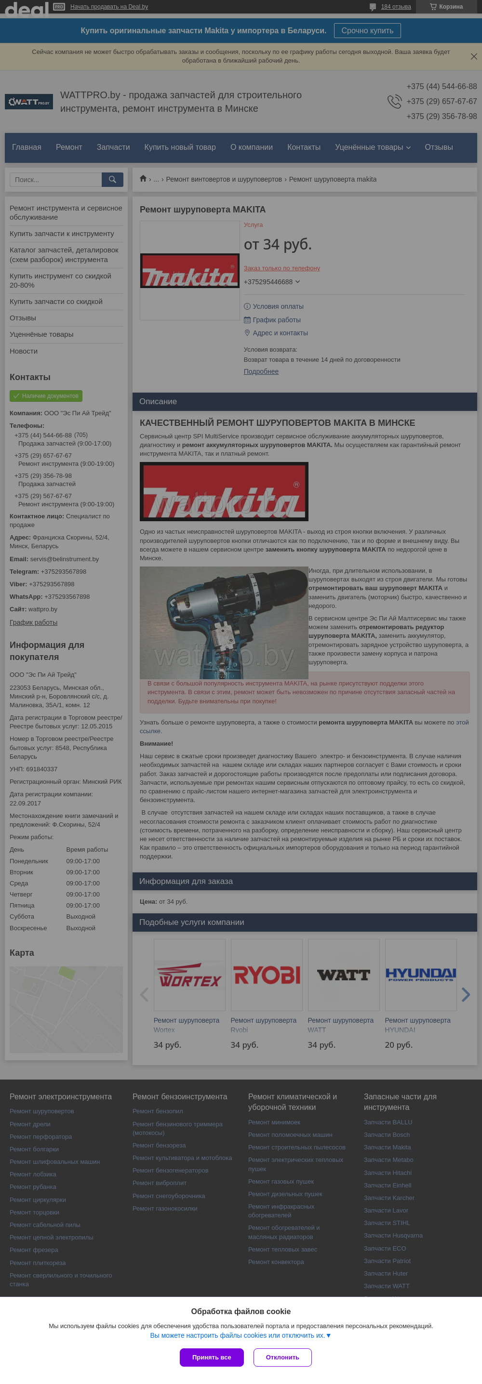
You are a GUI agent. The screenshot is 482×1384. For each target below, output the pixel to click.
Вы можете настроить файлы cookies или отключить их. (237, 1335)
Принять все (211, 1357)
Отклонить (282, 1357)
